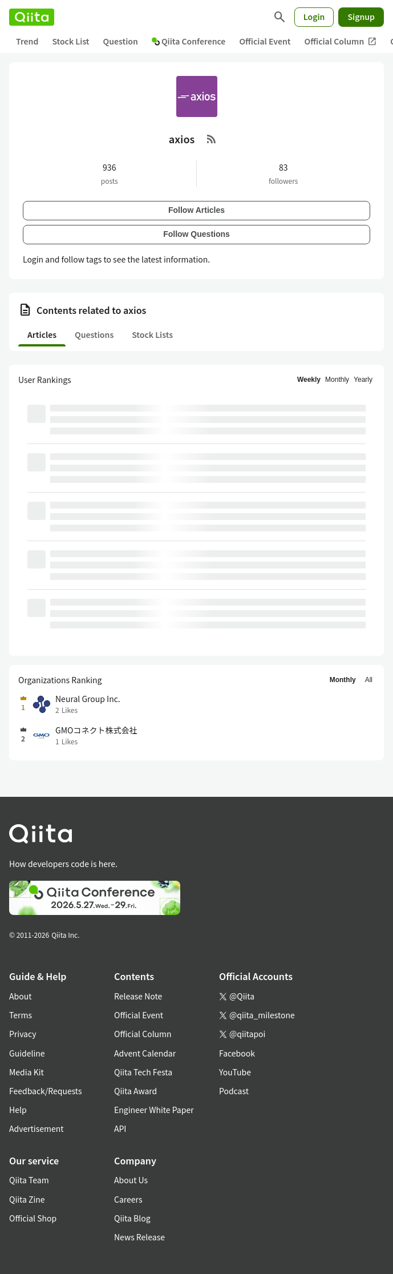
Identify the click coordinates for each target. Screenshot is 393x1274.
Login (314, 16)
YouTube (235, 1072)
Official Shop (32, 1218)
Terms (20, 1015)
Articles (41, 334)
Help (18, 1109)
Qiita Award (135, 1090)
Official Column (341, 41)
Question (120, 41)
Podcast (234, 1090)
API (120, 1128)
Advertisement (36, 1128)
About (20, 996)
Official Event (264, 41)
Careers (128, 1199)
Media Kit (26, 1072)
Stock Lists (152, 334)
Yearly (363, 380)
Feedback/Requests (45, 1090)
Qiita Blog (132, 1218)
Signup (361, 16)
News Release (139, 1237)
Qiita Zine (27, 1199)
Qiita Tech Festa (143, 1072)
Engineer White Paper (154, 1109)
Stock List (70, 41)
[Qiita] (31, 17)
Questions (94, 334)
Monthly (337, 380)
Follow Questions (196, 234)
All (368, 680)
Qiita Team (29, 1180)
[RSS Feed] (211, 138)
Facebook (237, 1053)
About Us (131, 1180)
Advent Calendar (145, 1053)
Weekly (309, 380)
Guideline (27, 1053)
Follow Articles (196, 210)
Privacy (22, 1033)
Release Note (138, 996)
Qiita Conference (189, 41)
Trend (27, 41)
